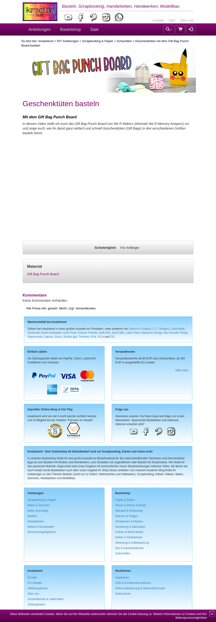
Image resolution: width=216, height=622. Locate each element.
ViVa (93, 336)
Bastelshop (70, 29)
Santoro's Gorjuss (140, 328)
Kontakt (158, 20)
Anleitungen (40, 29)
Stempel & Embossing (129, 510)
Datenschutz (123, 593)
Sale (94, 29)
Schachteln (124, 41)
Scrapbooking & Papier (97, 41)
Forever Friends (87, 332)
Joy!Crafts (118, 332)
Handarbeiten (36, 521)
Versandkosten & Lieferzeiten (46, 599)
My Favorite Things (176, 332)
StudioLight (70, 336)
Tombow (84, 336)
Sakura (48, 336)
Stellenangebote (38, 588)
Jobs (172, 20)
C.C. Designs (161, 328)
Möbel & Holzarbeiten (41, 526)
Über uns (187, 20)
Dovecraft (34, 332)
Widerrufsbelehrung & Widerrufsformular (140, 588)
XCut (101, 336)
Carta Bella (177, 328)
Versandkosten (85, 308)
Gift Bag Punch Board (43, 274)
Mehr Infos (181, 370)
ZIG (112, 336)
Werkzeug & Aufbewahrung (132, 542)
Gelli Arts (104, 332)
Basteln (32, 516)
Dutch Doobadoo (51, 332)
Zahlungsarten (36, 604)
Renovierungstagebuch (42, 532)
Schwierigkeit (105, 248)
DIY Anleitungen (68, 41)
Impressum (122, 577)
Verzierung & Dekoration (130, 526)
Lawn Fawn (133, 332)
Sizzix (58, 336)
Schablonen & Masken (129, 521)
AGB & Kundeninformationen (133, 583)
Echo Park (69, 332)
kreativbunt (45, 41)
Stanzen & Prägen (126, 516)
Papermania (35, 336)
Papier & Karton (125, 500)
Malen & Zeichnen (39, 505)
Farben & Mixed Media (129, 532)
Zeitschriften (123, 553)
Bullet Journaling (38, 510)
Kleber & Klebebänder (129, 537)
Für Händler (35, 583)
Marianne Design (152, 332)
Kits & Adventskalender (129, 548)
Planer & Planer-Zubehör (130, 505)
